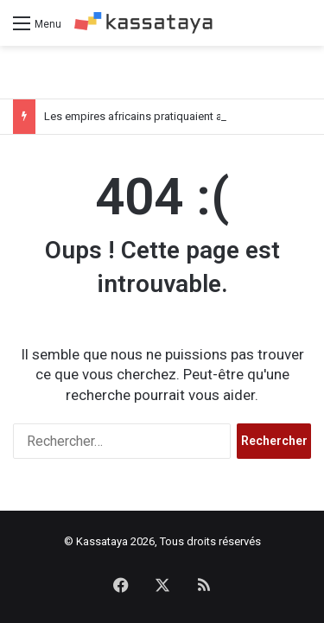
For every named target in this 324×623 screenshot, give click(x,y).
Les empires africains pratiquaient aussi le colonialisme (182, 116)
